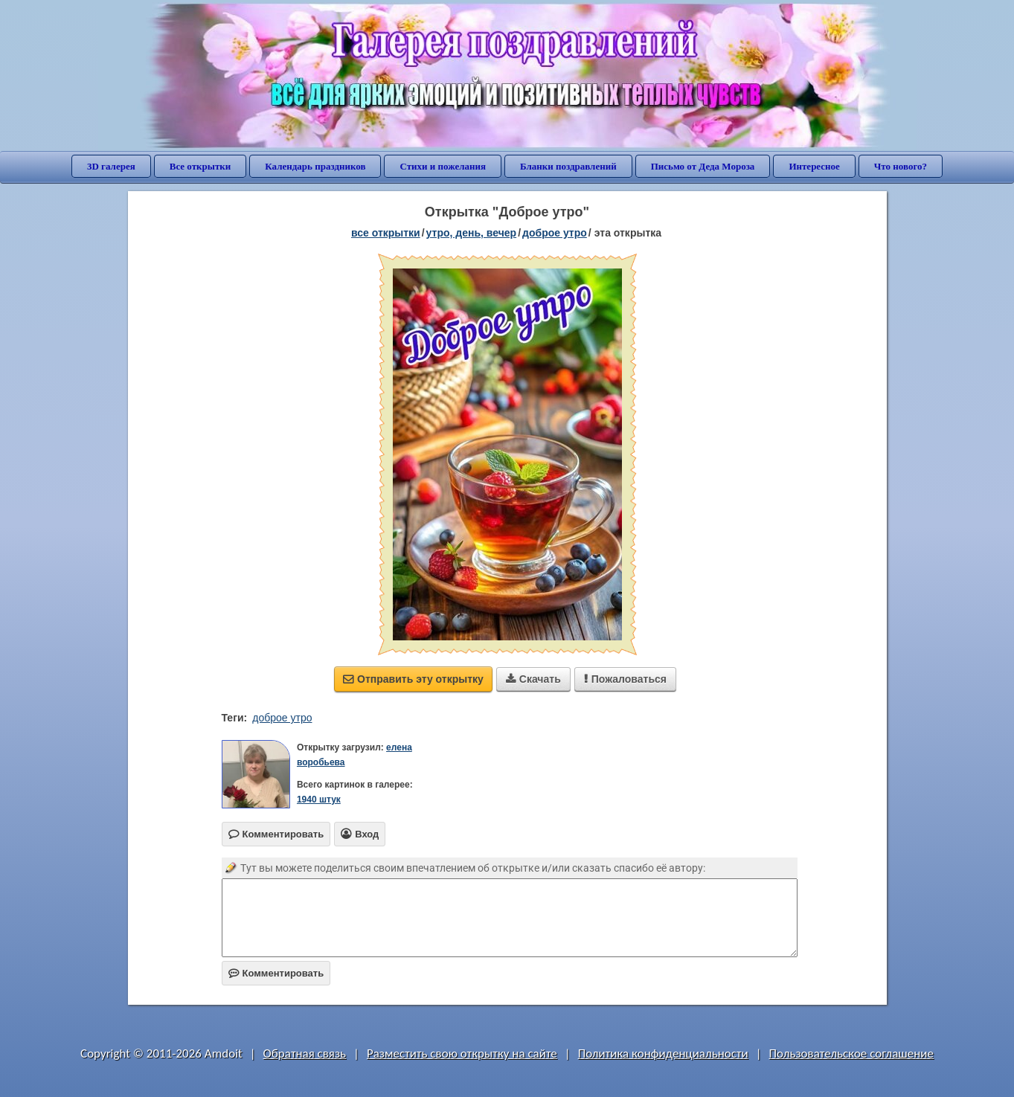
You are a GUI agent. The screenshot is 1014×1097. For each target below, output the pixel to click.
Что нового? (900, 166)
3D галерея (111, 166)
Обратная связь (305, 1053)
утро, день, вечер (471, 233)
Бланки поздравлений (568, 166)
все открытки (385, 233)
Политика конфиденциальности (663, 1053)
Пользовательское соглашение (851, 1053)
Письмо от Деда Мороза (703, 166)
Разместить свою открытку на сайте (462, 1053)
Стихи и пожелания (442, 166)
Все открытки (200, 166)
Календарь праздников (315, 166)
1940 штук (319, 799)
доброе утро (554, 233)
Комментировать (276, 973)
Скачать (533, 679)
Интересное (814, 166)
